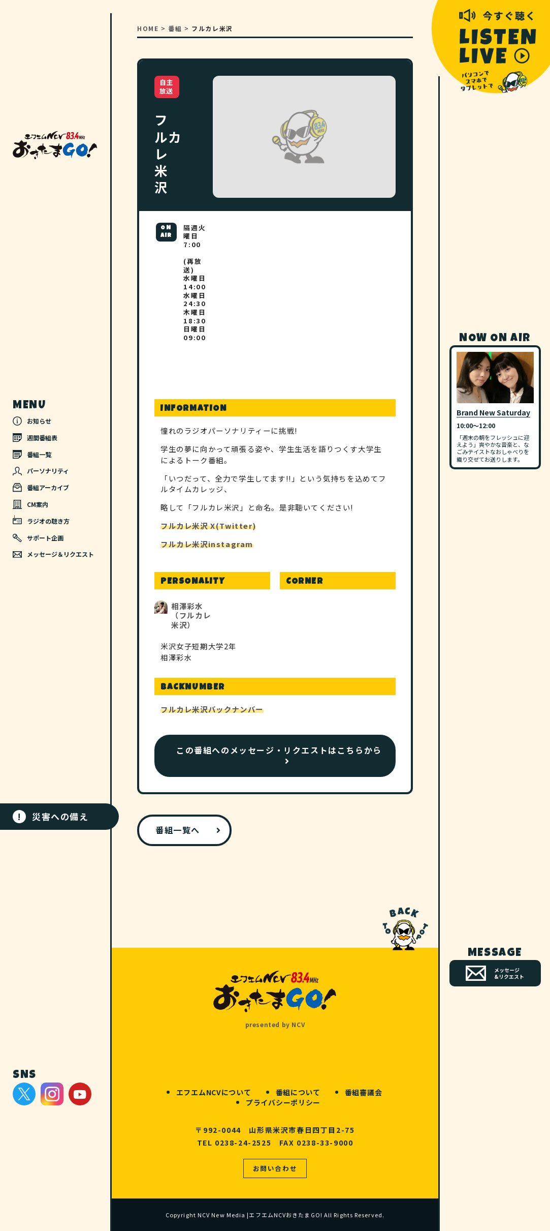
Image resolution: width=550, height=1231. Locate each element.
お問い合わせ (275, 1168)
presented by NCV (275, 1024)
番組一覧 (32, 454)
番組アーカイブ (41, 487)
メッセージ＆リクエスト (53, 554)
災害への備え (51, 816)
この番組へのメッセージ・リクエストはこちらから (279, 750)
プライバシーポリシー (283, 1102)
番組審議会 (363, 1092)
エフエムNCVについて (213, 1092)
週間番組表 (35, 437)
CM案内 (30, 504)
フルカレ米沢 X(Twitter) (208, 525)
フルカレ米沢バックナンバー (212, 709)
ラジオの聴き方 (41, 520)
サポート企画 (38, 538)
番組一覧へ (177, 830)
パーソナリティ (41, 470)
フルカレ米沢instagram (206, 543)
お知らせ (32, 421)
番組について (298, 1092)
